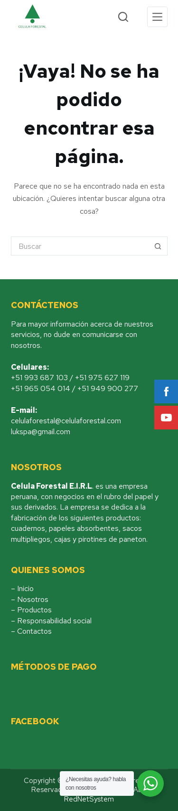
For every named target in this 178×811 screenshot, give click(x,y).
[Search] (123, 17)
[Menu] (157, 17)
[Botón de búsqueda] (158, 246)
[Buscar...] (80, 246)
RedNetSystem (89, 799)
